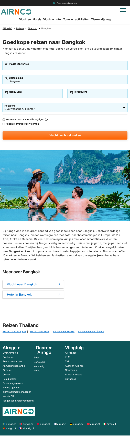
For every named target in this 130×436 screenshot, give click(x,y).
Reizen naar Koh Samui (91, 332)
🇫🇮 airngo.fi (60, 424)
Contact (7, 375)
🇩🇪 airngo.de (76, 424)
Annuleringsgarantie (14, 366)
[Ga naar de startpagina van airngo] (16, 11)
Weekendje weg (101, 19)
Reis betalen (9, 379)
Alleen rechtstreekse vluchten (21, 124)
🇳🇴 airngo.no (26, 424)
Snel (36, 358)
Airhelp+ (7, 370)
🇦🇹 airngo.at (93, 424)
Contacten (8, 357)
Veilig (37, 371)
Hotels (37, 19)
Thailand (32, 29)
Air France (71, 353)
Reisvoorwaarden (12, 362)
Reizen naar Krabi (39, 332)
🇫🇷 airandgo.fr (27, 429)
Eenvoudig (39, 362)
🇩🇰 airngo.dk (43, 424)
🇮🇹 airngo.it (109, 424)
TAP (67, 362)
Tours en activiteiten (76, 19)
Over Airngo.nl (10, 353)
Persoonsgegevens (13, 383)
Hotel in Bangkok (19, 294)
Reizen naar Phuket (63, 332)
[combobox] (67, 68)
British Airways (73, 375)
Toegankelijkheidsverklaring (18, 401)
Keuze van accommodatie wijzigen (23, 120)
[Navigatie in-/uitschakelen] (123, 10)
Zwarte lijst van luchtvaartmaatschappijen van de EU (17, 392)
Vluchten (25, 19)
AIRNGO (7, 29)
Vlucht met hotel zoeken (65, 135)
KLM (67, 357)
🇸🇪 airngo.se (9, 424)
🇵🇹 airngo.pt (9, 429)
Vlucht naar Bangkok (22, 284)
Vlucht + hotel (52, 19)
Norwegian (71, 370)
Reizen (20, 29)
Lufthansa (70, 379)
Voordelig (39, 366)
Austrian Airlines (74, 366)
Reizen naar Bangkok (14, 332)
